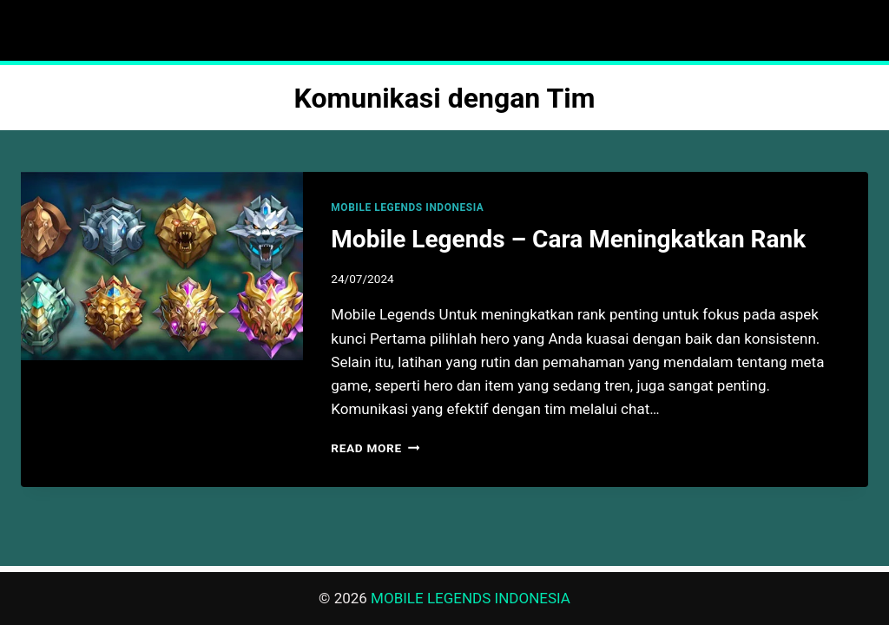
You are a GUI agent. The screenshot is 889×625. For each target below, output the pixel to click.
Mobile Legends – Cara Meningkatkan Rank (568, 239)
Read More (375, 448)
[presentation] (162, 266)
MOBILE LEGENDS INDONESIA (407, 207)
